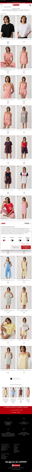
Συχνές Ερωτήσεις (4, 458)
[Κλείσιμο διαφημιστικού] (30, 223)
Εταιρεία (15, 452)
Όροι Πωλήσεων (3, 457)
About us (15, 445)
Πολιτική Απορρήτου (4, 456)
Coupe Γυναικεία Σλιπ (4, 445)
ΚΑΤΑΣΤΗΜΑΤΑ (3, 0)
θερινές (15, 10)
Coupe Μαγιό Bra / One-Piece (5, 446)
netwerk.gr (18, 469)
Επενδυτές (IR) (16, 450)
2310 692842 (8, 423)
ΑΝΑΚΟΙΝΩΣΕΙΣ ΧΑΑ (17, 451)
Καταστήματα (16, 446)
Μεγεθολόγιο (3, 450)
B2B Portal (15, 449)
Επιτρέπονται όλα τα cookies (26, 247)
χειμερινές (9, 10)
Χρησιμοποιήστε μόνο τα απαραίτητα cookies (16, 247)
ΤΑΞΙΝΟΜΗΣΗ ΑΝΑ (3, 13)
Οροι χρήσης (3, 455)
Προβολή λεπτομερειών (25, 243)
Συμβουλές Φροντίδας (4, 449)
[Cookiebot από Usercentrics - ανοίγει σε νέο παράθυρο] (25, 223)
